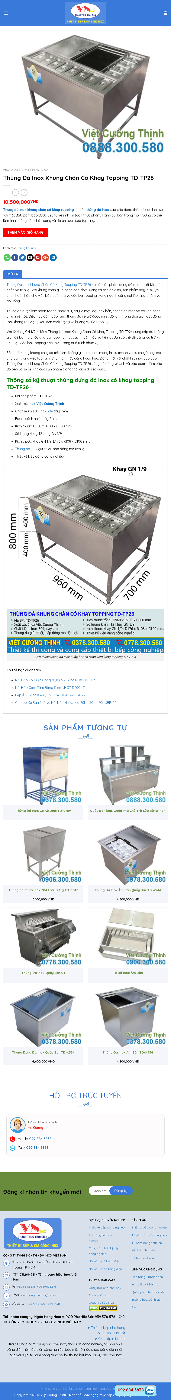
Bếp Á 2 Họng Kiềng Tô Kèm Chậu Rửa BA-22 (50, 695)
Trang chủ (11, 170)
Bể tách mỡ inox (143, 1258)
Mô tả (12, 274)
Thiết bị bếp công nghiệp (149, 1227)
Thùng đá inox (26, 449)
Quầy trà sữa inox (101, 1302)
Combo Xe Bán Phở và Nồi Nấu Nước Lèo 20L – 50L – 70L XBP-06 (65, 702)
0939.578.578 (48, 1286)
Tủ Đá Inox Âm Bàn (128, 973)
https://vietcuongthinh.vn (42, 1304)
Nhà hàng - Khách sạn (147, 1277)
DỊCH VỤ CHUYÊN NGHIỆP (107, 1220)
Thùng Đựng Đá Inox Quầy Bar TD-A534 (43, 1052)
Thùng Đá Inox (36, 170)
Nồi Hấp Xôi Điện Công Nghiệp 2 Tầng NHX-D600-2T (56, 680)
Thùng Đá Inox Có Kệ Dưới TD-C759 (43, 811)
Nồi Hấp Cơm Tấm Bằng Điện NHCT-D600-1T (50, 687)
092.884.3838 (26, 1286)
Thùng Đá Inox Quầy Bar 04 (43, 973)
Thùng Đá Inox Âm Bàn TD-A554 (128, 1052)
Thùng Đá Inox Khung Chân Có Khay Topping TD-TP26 (49, 284)
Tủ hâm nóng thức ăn (147, 1243)
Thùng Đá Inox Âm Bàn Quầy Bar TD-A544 (128, 890)
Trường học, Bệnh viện (147, 1299)
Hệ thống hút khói (144, 1250)
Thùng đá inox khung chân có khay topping (38, 209)
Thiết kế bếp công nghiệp (107, 1227)
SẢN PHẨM (139, 1220)
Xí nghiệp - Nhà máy (146, 1284)
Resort (136, 1307)
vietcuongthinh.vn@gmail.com (42, 1295)
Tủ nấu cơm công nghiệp (149, 1235)
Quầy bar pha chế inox (105, 1288)
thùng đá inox (97, 209)
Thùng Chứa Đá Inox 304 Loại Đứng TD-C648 (43, 890)
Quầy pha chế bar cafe (148, 1292)
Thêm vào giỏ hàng (25, 232)
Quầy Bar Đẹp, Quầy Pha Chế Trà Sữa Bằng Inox (127, 811)
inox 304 (46, 411)
